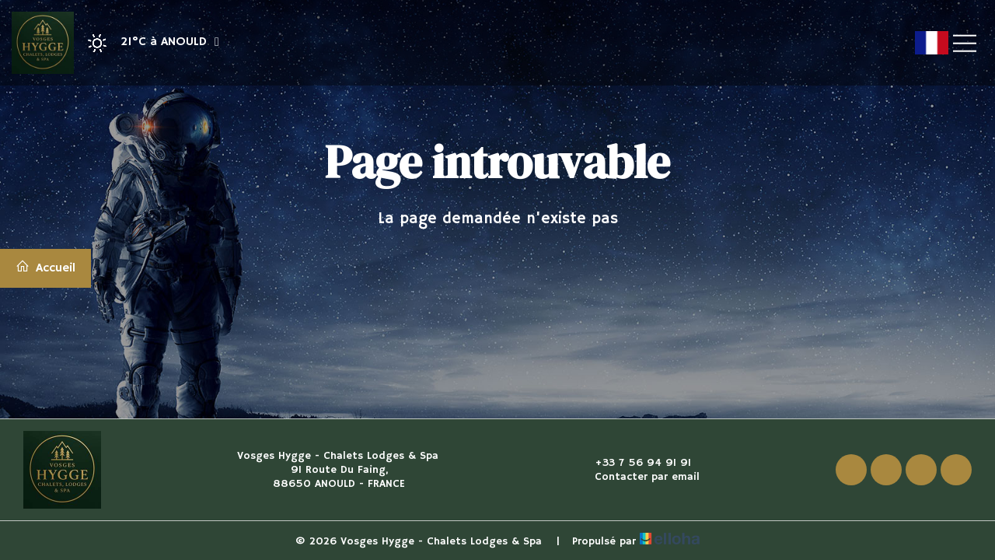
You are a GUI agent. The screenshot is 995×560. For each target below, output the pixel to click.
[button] (148, 43)
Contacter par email (638, 477)
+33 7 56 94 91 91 (634, 463)
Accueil (45, 267)
